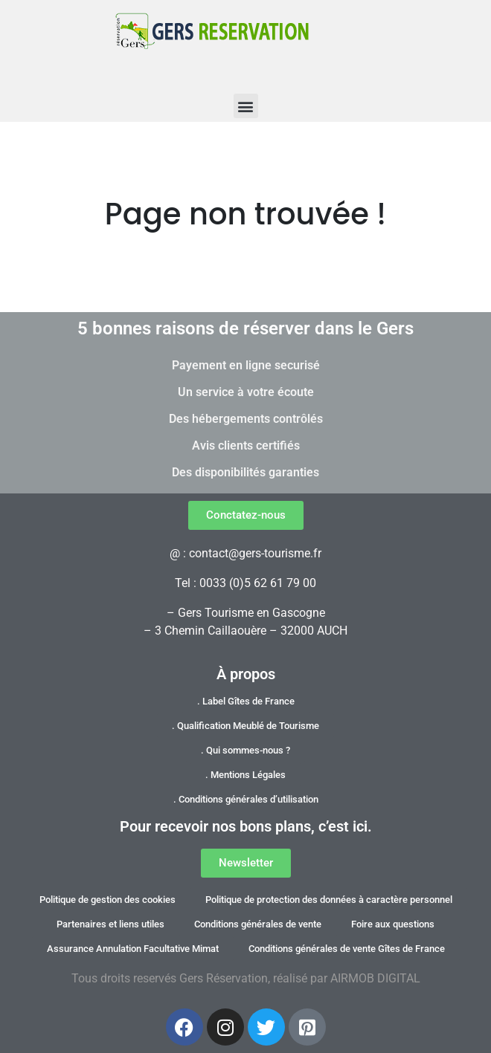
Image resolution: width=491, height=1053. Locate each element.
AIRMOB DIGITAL (375, 978)
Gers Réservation (223, 978)
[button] (246, 106)
